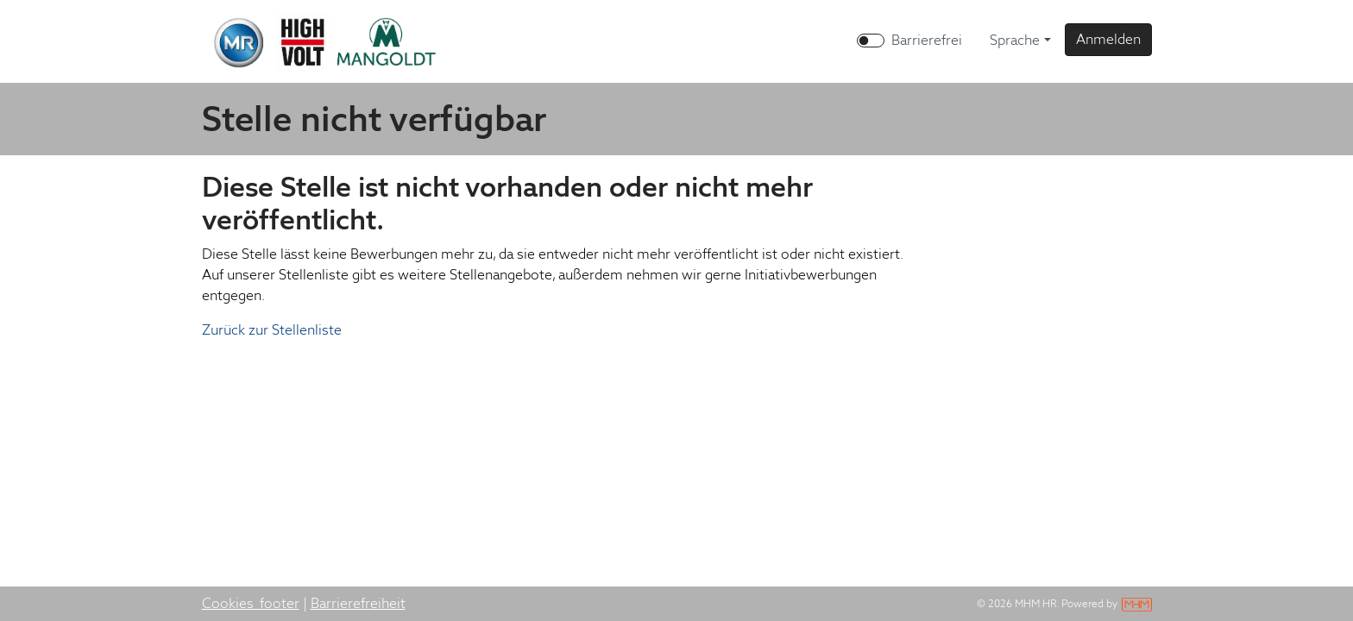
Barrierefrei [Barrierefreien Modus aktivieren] (926, 40)
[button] (1108, 39)
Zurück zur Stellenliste (272, 330)
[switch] (870, 40)
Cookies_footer (250, 603)
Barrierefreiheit (358, 603)
